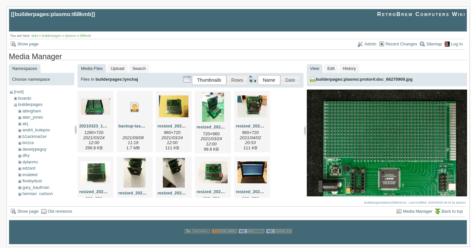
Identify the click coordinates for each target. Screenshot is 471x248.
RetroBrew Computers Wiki (421, 14)
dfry (25, 155)
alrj (25, 123)
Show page (28, 43)
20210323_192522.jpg (100, 126)
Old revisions (60, 212)
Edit (331, 68)
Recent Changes (401, 43)
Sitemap (434, 43)
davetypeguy (34, 149)
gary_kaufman (35, 187)
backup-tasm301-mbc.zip (143, 126)
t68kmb (85, 36)
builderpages (51, 36)
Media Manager (417, 212)
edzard (28, 168)
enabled (29, 174)
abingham (31, 110)
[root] (19, 91)
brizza (28, 142)
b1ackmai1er (34, 136)
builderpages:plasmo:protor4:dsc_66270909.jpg (364, 79)
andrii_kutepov (36, 129)
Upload (117, 68)
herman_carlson (37, 193)
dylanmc (30, 161)
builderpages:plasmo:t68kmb (53, 14)
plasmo (70, 36)
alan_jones (32, 117)
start (34, 36)
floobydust (32, 180)
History (349, 68)
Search (139, 68)
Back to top (452, 212)
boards (24, 98)
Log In (457, 43)
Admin (370, 43)
